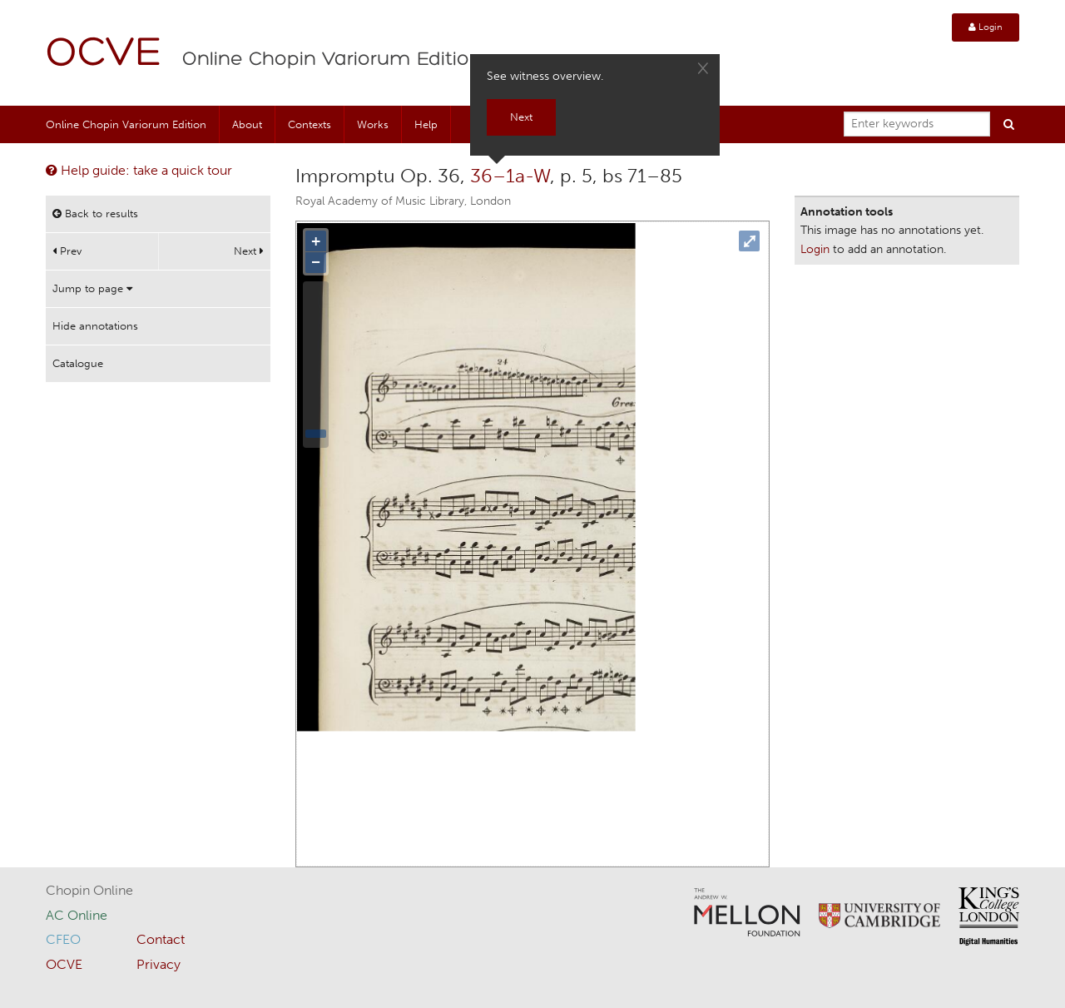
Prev (67, 251)
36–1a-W (510, 175)
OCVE (104, 54)
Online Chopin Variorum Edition (332, 60)
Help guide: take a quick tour (139, 170)
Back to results (95, 213)
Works (373, 124)
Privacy (158, 964)
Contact (160, 939)
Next (249, 251)
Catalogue (77, 363)
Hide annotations (95, 326)
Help (426, 124)
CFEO (63, 939)
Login (985, 27)
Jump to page (92, 288)
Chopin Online (89, 890)
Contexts (309, 124)
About (247, 124)
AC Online (76, 915)
